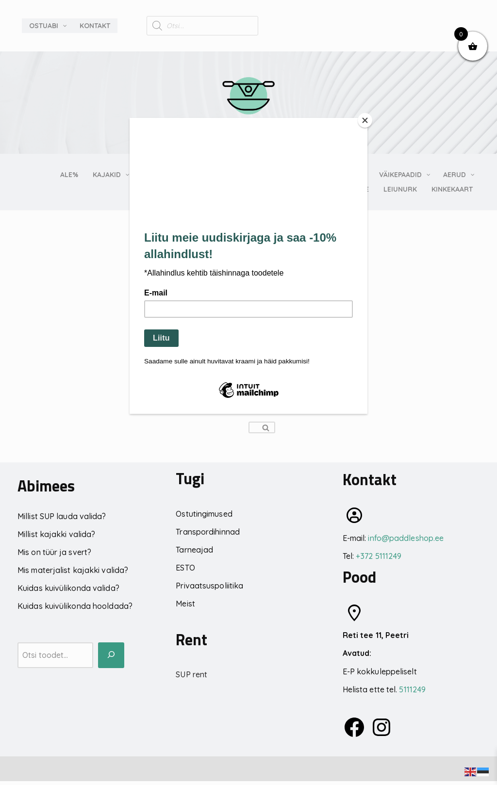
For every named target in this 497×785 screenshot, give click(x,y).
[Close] (365, 120)
